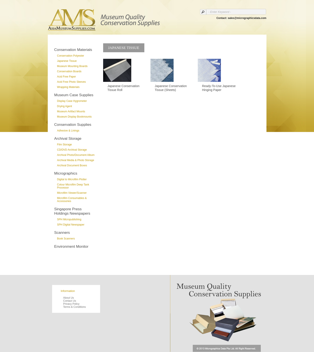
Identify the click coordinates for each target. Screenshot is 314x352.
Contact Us (69, 300)
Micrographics (65, 173)
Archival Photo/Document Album (76, 155)
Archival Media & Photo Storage (75, 160)
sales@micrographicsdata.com (247, 18)
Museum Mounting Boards (72, 66)
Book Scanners (66, 238)
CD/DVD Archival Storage (72, 149)
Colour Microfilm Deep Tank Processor (73, 186)
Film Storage (64, 144)
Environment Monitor (71, 246)
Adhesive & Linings (68, 130)
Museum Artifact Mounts (71, 111)
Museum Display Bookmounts (74, 116)
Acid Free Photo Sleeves (71, 81)
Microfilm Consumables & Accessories (72, 200)
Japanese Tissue (67, 60)
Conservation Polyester (70, 55)
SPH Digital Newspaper (70, 224)
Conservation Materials (73, 50)
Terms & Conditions (74, 306)
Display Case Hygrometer (72, 101)
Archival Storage (68, 138)
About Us (68, 297)
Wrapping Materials (68, 87)
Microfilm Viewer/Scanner (72, 192)
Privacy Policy (71, 303)
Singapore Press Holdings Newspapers (72, 211)
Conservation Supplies (72, 125)
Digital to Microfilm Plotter (72, 179)
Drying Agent (64, 106)
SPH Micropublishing (69, 219)
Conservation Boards (69, 71)
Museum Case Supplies (74, 95)
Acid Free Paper (66, 76)
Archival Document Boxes (72, 165)
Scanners (62, 233)
